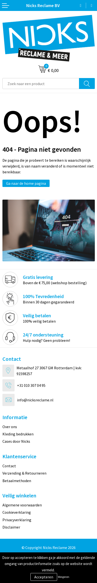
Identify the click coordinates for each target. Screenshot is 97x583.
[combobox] (40, 83)
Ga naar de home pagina (26, 183)
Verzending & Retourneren (24, 473)
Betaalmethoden (16, 480)
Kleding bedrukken (18, 434)
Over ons (9, 426)
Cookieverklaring (16, 512)
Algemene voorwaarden (22, 505)
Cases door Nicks (16, 441)
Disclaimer (11, 527)
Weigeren (63, 577)
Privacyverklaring (16, 519)
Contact (9, 465)
